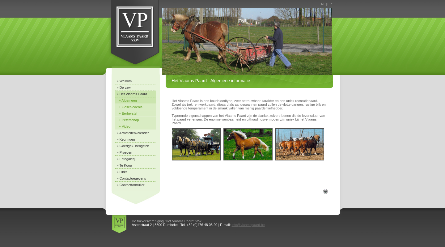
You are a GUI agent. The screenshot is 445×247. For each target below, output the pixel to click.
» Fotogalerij (126, 159)
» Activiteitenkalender (133, 133)
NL (323, 4)
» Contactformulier (131, 185)
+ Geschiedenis (130, 107)
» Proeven (124, 152)
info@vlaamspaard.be (248, 225)
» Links (122, 172)
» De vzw (124, 87)
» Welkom (124, 81)
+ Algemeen (128, 100)
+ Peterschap (129, 120)
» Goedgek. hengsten (133, 146)
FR (330, 4)
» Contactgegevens (131, 178)
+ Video (124, 126)
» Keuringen (126, 139)
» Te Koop (124, 165)
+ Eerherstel (128, 113)
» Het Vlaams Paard (132, 94)
